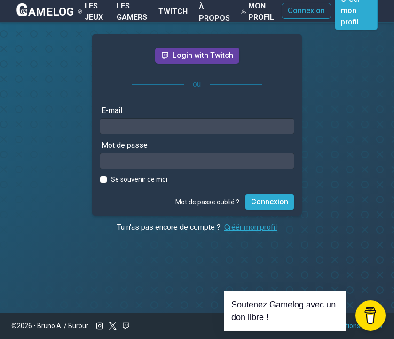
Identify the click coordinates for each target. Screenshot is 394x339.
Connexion (306, 10)
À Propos (214, 12)
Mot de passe (125, 145)
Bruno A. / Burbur (62, 326)
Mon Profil (257, 11)
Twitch (173, 11)
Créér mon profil (250, 227)
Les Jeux (90, 11)
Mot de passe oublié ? (207, 202)
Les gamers (132, 11)
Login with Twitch (197, 55)
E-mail (112, 110)
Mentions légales (357, 326)
